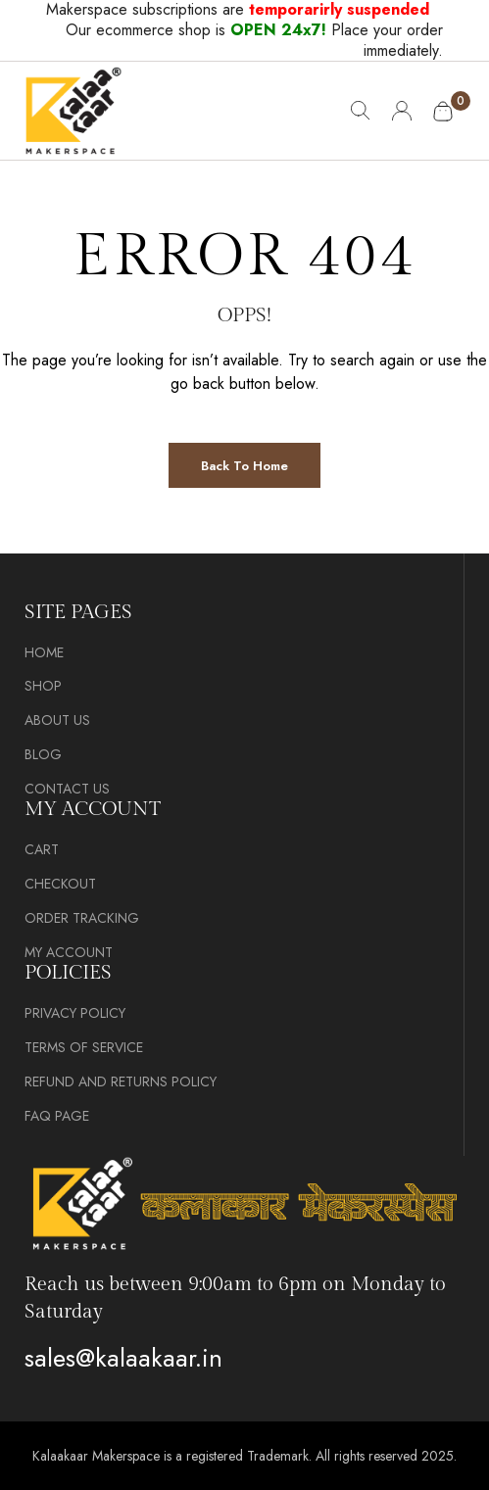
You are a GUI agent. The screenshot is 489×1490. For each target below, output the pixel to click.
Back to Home (244, 466)
